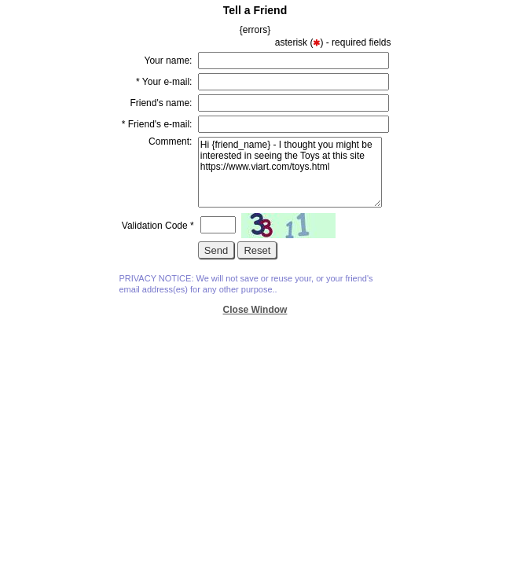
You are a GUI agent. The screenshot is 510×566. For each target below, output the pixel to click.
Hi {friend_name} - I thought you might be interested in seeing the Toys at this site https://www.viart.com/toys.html (290, 172)
